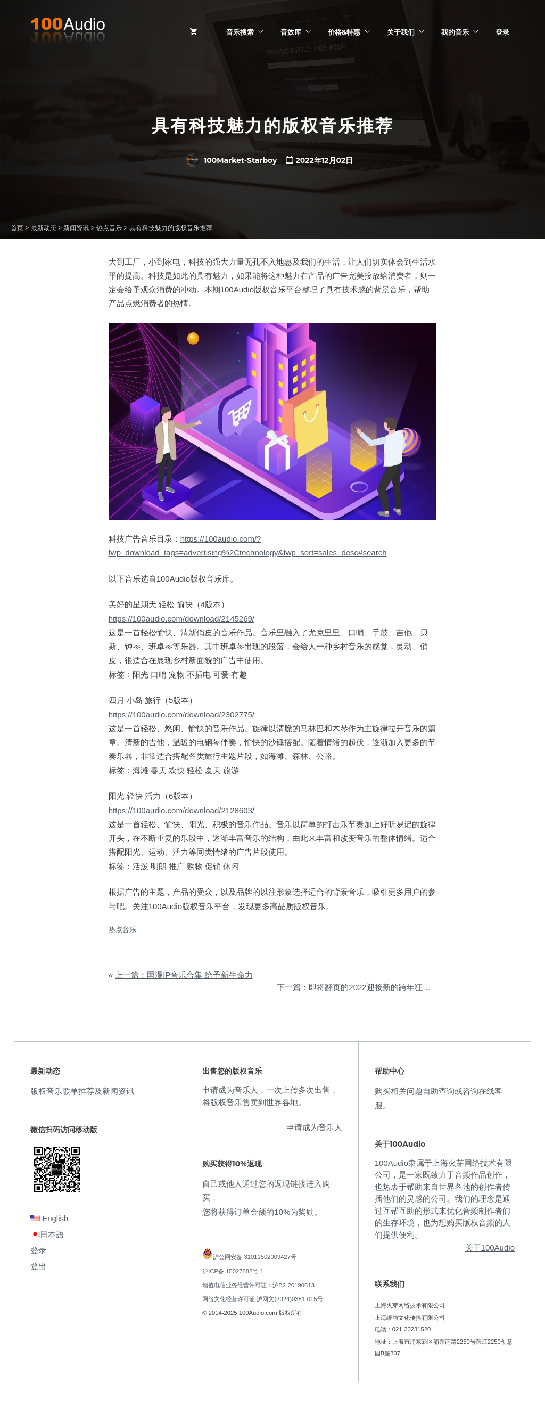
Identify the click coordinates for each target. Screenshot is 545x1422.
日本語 (47, 1234)
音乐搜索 (240, 32)
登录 (502, 32)
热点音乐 (122, 930)
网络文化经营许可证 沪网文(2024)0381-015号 (262, 1299)
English (49, 1218)
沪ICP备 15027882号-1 (232, 1271)
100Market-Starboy (231, 160)
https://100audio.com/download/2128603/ (181, 810)
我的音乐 (455, 32)
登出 (38, 1266)
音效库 (290, 32)
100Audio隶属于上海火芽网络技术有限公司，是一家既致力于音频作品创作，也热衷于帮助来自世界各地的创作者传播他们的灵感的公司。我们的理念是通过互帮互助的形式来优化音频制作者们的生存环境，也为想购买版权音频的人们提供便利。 (443, 1198)
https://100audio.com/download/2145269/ (181, 618)
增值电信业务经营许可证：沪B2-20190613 (258, 1285)
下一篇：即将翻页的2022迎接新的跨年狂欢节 (357, 987)
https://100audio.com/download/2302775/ (181, 714)
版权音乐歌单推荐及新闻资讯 (82, 1091)
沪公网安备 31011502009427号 (254, 1257)
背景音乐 (390, 289)
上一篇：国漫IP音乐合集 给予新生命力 (183, 974)
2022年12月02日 (324, 160)
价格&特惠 (344, 32)
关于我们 (401, 32)
